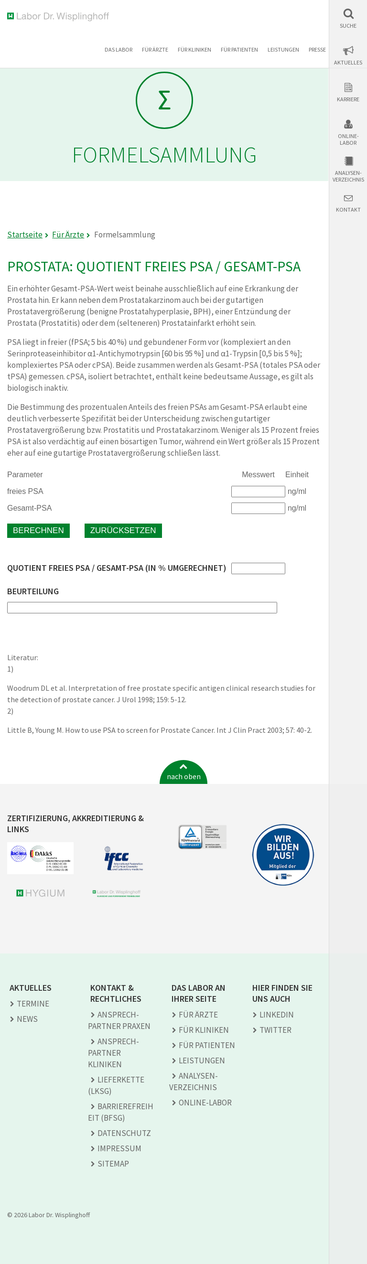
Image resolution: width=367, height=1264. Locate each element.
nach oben (184, 776)
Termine (33, 1003)
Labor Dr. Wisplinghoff (60, 16)
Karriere (348, 99)
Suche (348, 25)
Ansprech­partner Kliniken (113, 1053)
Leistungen (283, 49)
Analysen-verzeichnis (348, 176)
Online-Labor (348, 139)
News (27, 1019)
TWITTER (275, 1030)
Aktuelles (348, 62)
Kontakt (348, 209)
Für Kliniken (194, 49)
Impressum (119, 1148)
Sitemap (113, 1163)
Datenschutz (124, 1133)
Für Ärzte (155, 49)
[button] (348, 18)
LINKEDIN (276, 1014)
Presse (317, 49)
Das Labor (118, 49)
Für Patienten (239, 49)
